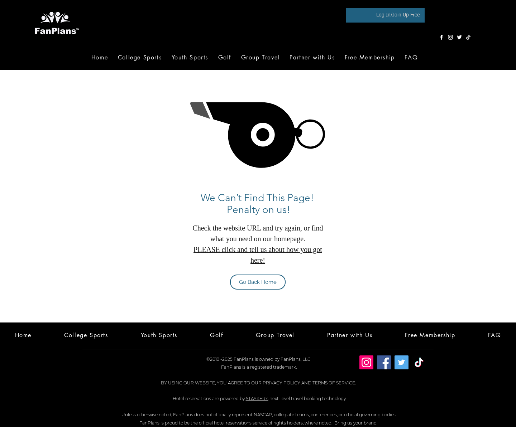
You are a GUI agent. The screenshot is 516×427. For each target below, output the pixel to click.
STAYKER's (257, 398)
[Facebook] (441, 37)
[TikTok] (468, 37)
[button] (225, 57)
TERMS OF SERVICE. (333, 382)
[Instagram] (450, 37)
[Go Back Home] (258, 282)
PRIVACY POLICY (281, 382)
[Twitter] (459, 37)
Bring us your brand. (356, 423)
